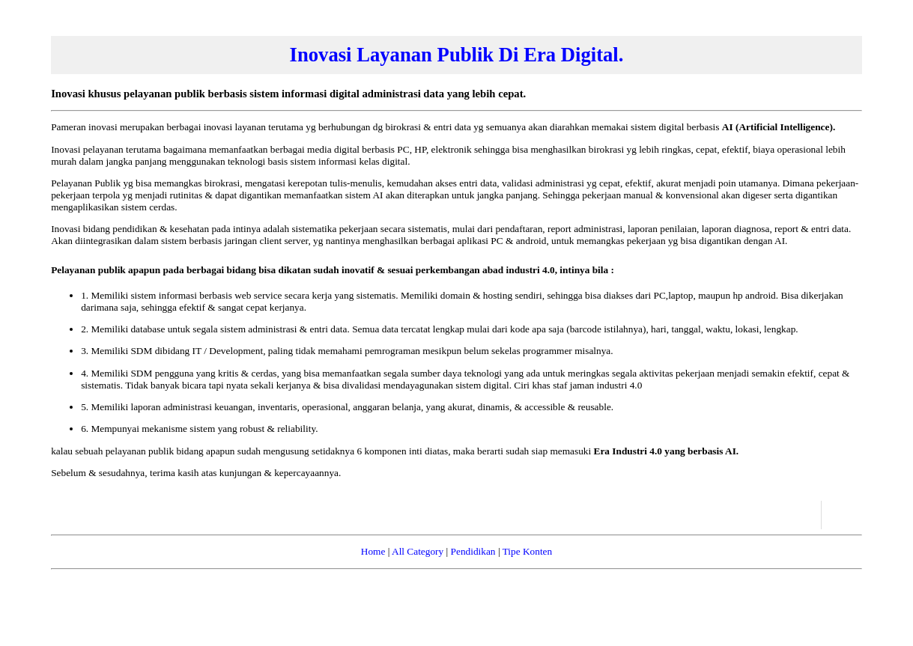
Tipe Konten (528, 551)
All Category (417, 551)
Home (373, 551)
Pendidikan (473, 551)
